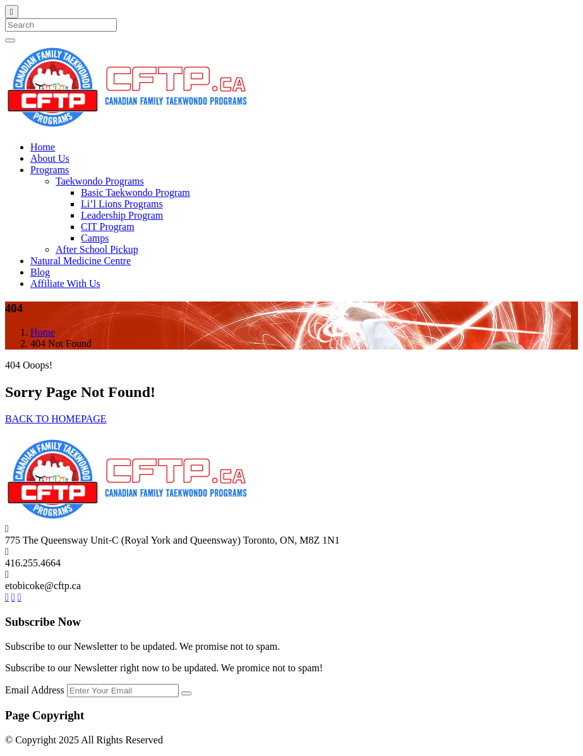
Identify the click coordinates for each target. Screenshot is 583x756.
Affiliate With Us (65, 283)
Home (42, 332)
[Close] (11, 11)
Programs (49, 169)
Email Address (36, 690)
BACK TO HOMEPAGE (56, 418)
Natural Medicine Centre (80, 260)
